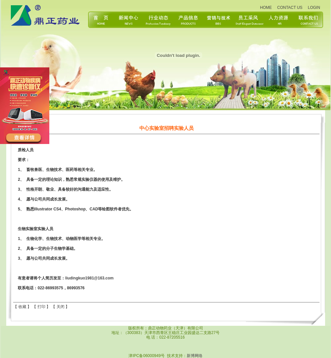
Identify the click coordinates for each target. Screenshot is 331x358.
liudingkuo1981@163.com (89, 278)
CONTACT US (289, 7)
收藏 (22, 306)
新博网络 (194, 355)
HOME (266, 7)
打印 (41, 306)
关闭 (60, 306)
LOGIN (314, 7)
